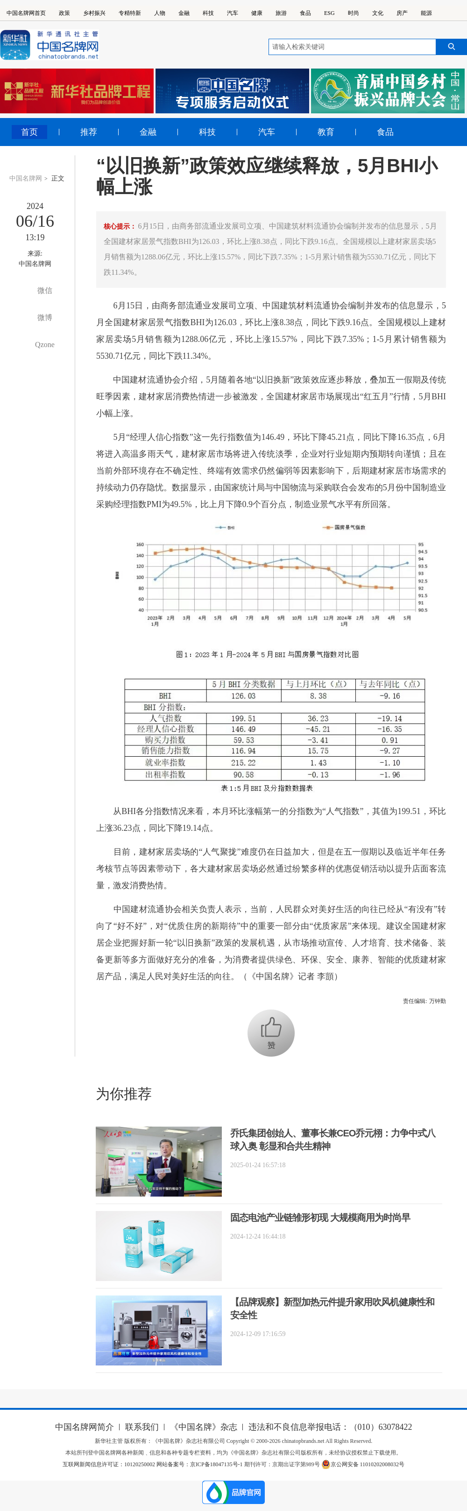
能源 (426, 13)
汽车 (232, 13)
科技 (208, 13)
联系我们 (142, 1427)
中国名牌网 (25, 178)
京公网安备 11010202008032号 (363, 1464)
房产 (402, 13)
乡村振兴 (94, 13)
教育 (326, 132)
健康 (256, 13)
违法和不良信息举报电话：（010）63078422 (330, 1427)
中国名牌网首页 (26, 13)
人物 (159, 13)
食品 (305, 13)
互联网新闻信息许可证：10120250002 (109, 1464)
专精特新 (130, 13)
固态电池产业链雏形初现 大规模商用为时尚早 (320, 1217)
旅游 (281, 13)
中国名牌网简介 (84, 1427)
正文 (57, 178)
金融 (184, 13)
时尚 (353, 13)
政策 (64, 13)
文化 (377, 13)
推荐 (88, 132)
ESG (329, 13)
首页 (29, 132)
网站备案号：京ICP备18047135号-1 (199, 1464)
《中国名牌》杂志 (203, 1427)
